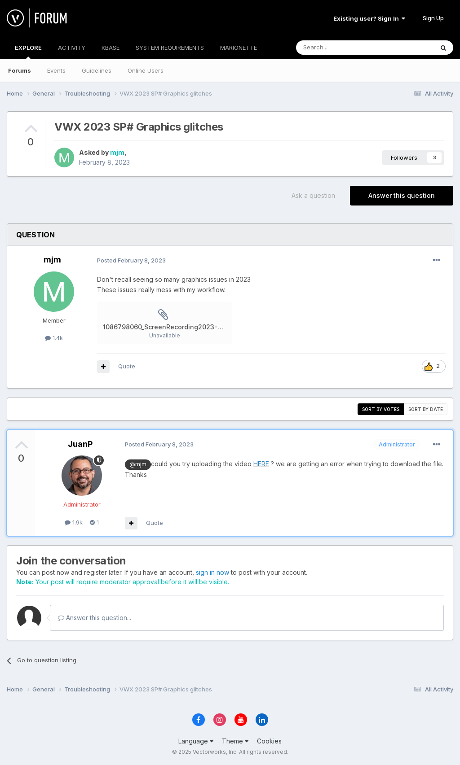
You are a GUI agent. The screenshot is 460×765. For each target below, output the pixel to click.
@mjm (137, 464)
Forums (19, 70)
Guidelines (96, 70)
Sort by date (425, 409)
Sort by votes (380, 409)
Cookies (269, 741)
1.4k (54, 337)
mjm (117, 152)
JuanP (80, 444)
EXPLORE (28, 51)
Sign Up (433, 18)
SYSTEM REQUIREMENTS (170, 47)
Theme (235, 741)
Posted (131, 260)
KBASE (110, 47)
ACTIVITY (71, 47)
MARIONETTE (238, 47)
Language (195, 741)
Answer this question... (94, 617)
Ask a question (313, 195)
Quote (126, 366)
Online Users (146, 70)
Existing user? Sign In (369, 18)
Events (56, 70)
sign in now (212, 572)
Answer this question (401, 195)
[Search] (342, 47)
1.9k (74, 522)
